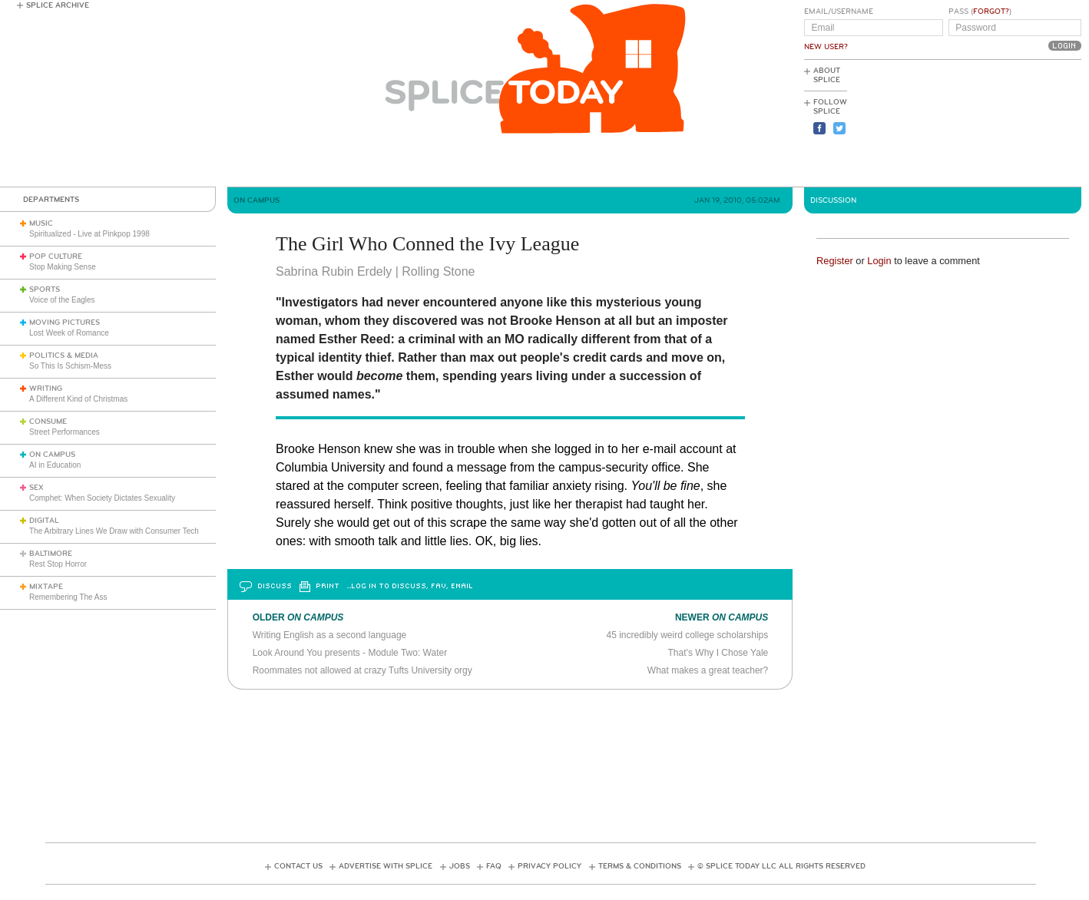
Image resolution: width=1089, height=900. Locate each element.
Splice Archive (57, 5)
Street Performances (64, 432)
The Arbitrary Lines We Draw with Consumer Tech (114, 531)
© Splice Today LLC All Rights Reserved (781, 866)
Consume (48, 421)
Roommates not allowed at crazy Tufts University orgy (362, 670)
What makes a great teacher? (707, 670)
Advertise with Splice (385, 866)
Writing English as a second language (330, 635)
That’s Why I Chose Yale (718, 652)
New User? (826, 46)
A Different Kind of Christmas (78, 399)
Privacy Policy (549, 866)
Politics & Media (63, 355)
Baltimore (50, 553)
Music (41, 223)
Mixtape (46, 586)
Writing (45, 388)
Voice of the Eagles (62, 300)
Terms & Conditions (639, 866)
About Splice (826, 75)
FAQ (493, 866)
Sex (36, 487)
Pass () (979, 11)
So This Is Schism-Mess (70, 366)
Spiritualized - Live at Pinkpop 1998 (89, 234)
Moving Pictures (64, 322)
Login (879, 260)
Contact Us (298, 866)
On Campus (52, 454)
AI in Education (55, 465)
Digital (44, 520)
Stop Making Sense (62, 267)
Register (834, 260)
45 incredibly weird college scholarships (687, 635)
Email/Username (838, 11)
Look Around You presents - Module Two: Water (350, 652)
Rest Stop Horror (58, 564)
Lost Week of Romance (69, 333)
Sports (44, 289)
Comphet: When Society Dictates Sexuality (102, 498)
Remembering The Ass (68, 597)
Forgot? (991, 11)
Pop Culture (55, 256)
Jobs (459, 866)
